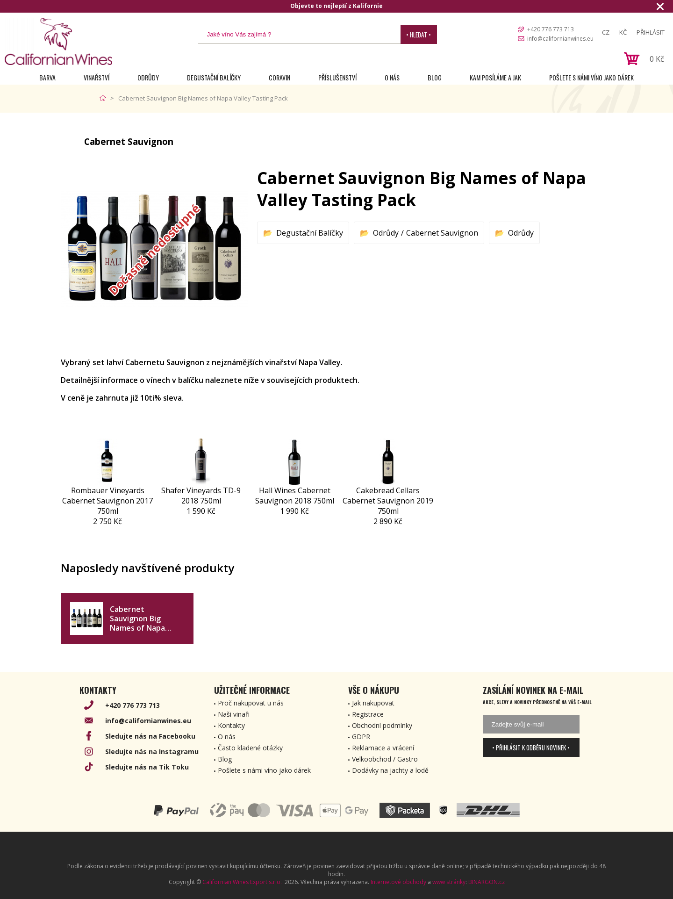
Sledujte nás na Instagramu (152, 751)
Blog (435, 77)
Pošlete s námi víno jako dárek (591, 77)
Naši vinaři (234, 714)
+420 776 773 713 (550, 29)
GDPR (361, 736)
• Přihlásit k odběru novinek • (531, 747)
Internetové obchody (398, 882)
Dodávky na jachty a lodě (390, 770)
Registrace (368, 714)
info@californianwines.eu (560, 39)
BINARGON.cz (486, 882)
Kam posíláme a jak (495, 77)
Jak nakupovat (373, 702)
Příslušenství (337, 77)
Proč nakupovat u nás (251, 702)
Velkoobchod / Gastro (385, 759)
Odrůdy (148, 77)
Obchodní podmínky (382, 725)
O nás (392, 77)
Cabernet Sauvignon (442, 233)
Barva (47, 77)
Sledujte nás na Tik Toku (147, 766)
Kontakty (231, 725)
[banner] (58, 41)
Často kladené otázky (250, 747)
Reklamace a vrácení (383, 747)
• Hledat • (418, 34)
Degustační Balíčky (214, 77)
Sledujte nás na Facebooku (150, 736)
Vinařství (96, 77)
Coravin (279, 77)
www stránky (448, 882)
